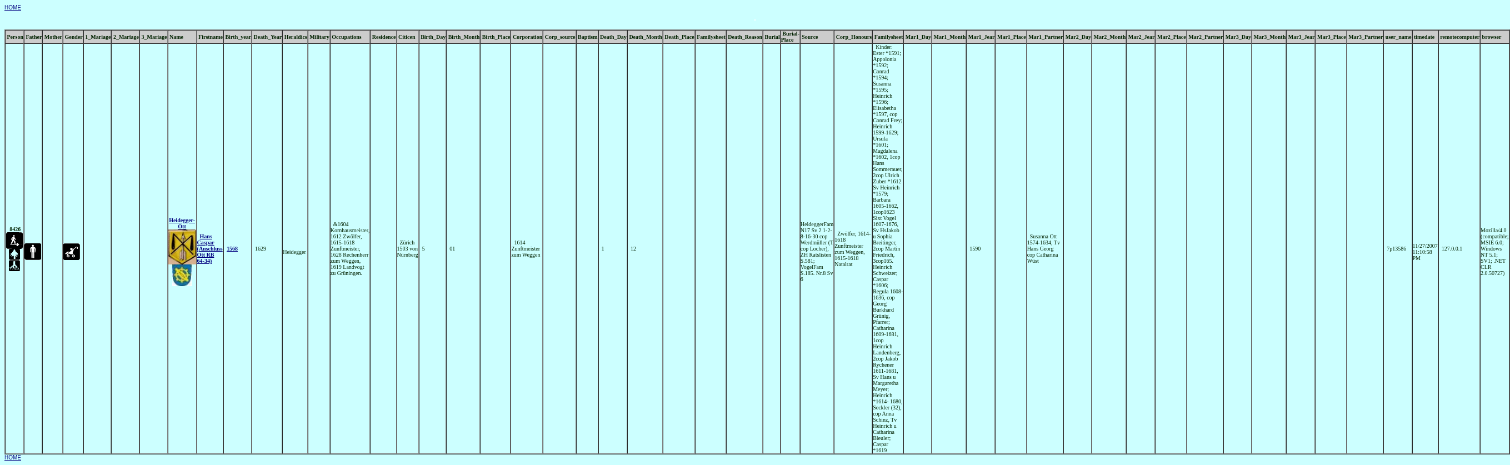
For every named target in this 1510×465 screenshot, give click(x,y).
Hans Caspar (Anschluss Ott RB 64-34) (210, 248)
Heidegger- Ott (182, 223)
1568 (232, 249)
